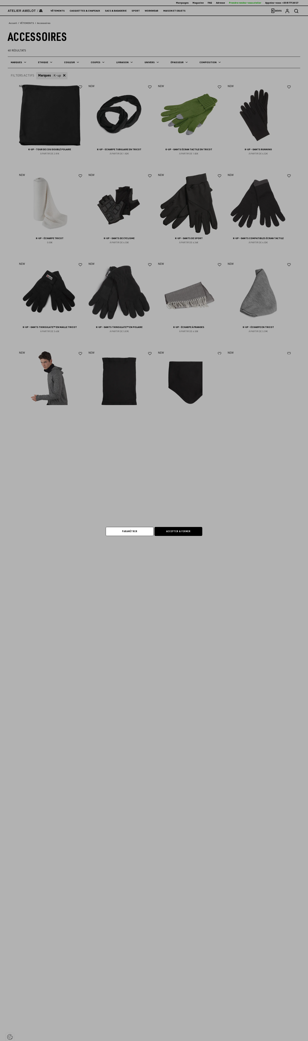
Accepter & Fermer (178, 531)
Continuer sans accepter (211, 498)
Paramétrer (129, 531)
